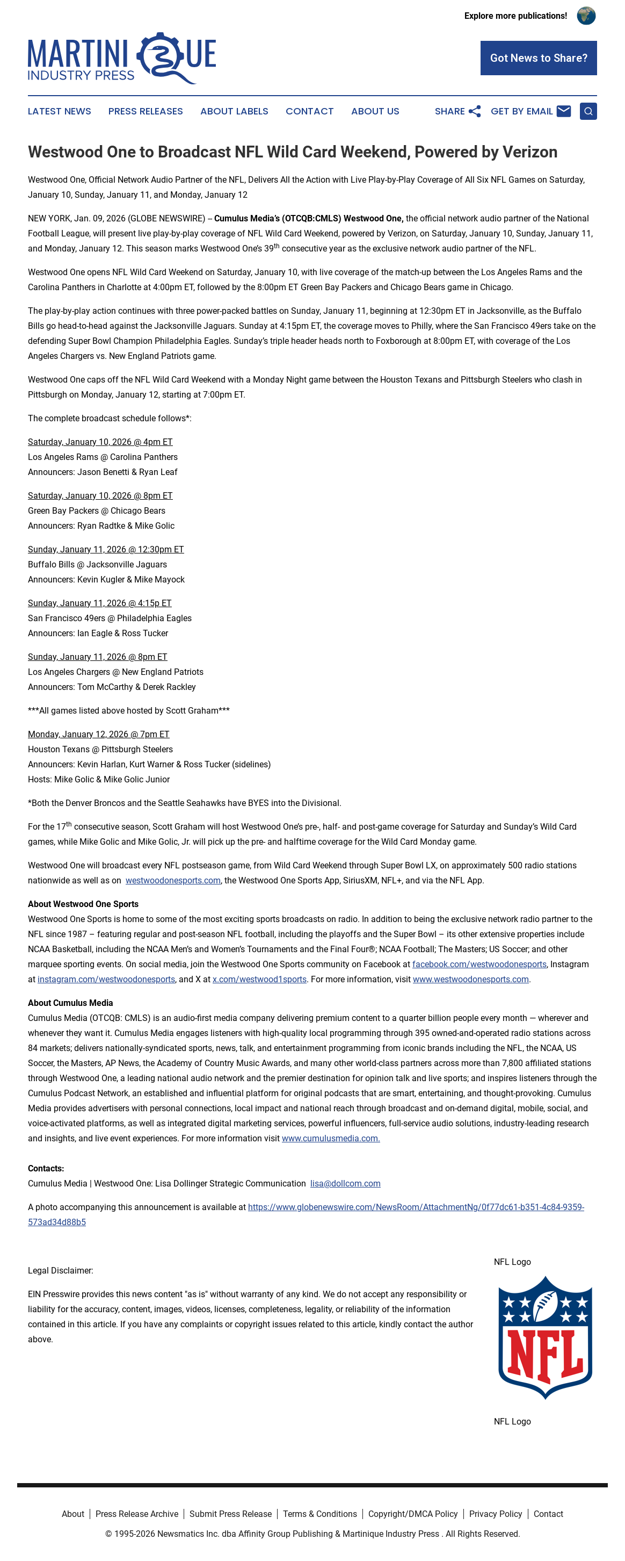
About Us (375, 111)
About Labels (234, 111)
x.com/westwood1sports (260, 979)
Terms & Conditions (320, 1514)
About (73, 1514)
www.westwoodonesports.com (471, 979)
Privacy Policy (495, 1514)
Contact (310, 111)
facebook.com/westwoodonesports (479, 964)
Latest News (59, 111)
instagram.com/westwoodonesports (106, 979)
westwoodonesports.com (173, 880)
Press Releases (145, 111)
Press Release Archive (137, 1514)
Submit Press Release (231, 1514)
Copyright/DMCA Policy (413, 1514)
